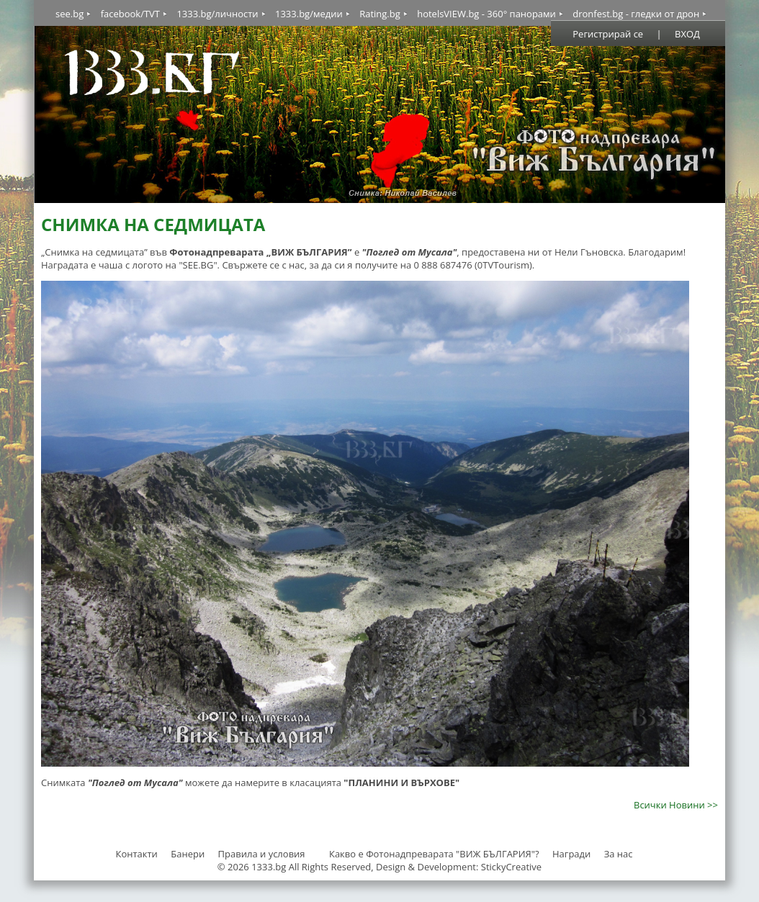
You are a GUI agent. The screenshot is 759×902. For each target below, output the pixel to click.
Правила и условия (261, 853)
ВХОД (687, 33)
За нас (618, 853)
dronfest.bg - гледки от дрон (635, 13)
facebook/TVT (130, 13)
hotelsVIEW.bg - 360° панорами (486, 13)
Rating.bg (379, 13)
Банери (189, 853)
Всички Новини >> (676, 804)
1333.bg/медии (309, 13)
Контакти (136, 853)
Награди (571, 853)
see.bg (69, 13)
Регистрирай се (607, 33)
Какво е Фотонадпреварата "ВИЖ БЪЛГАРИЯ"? (434, 853)
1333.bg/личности (217, 13)
